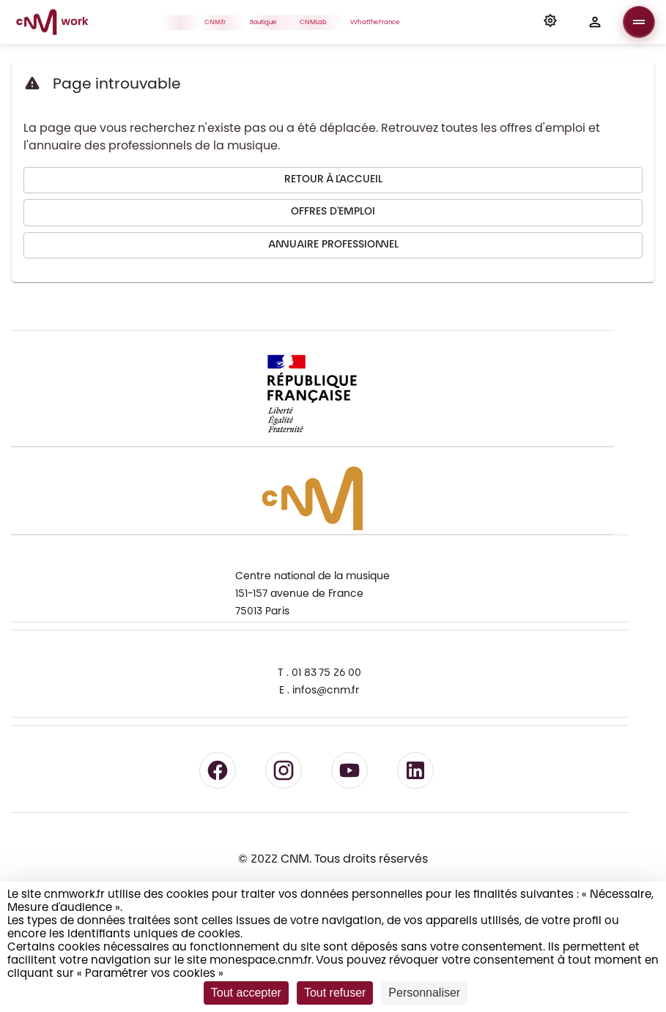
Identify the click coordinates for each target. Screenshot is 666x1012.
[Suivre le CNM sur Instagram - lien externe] (283, 770)
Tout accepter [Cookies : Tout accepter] (246, 992)
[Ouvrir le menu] (639, 22)
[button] (550, 22)
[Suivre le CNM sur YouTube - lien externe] (349, 770)
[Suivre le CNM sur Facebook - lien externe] (217, 770)
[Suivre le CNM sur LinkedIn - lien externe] (415, 770)
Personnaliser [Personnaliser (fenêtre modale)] (424, 992)
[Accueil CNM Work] (52, 24)
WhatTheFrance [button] (378, 22)
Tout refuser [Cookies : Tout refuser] (335, 992)
